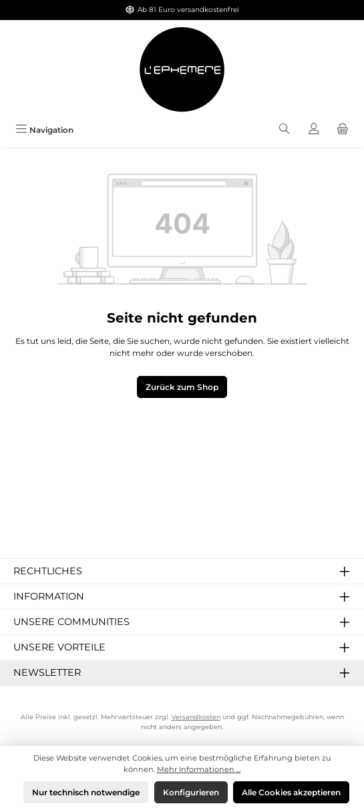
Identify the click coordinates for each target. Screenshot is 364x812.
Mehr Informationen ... (198, 769)
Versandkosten (196, 717)
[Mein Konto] (314, 130)
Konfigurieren (191, 792)
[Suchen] (284, 130)
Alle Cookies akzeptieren (291, 792)
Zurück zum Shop (182, 387)
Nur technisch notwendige (86, 792)
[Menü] (44, 130)
